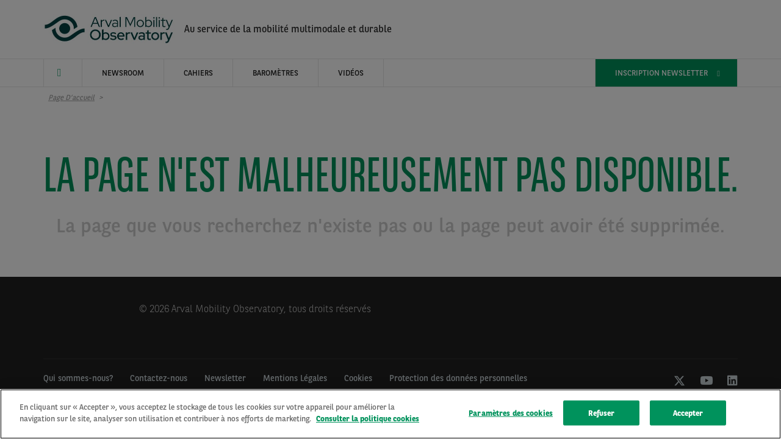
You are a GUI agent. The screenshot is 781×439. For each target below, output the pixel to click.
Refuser (601, 414)
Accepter (688, 414)
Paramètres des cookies (511, 414)
